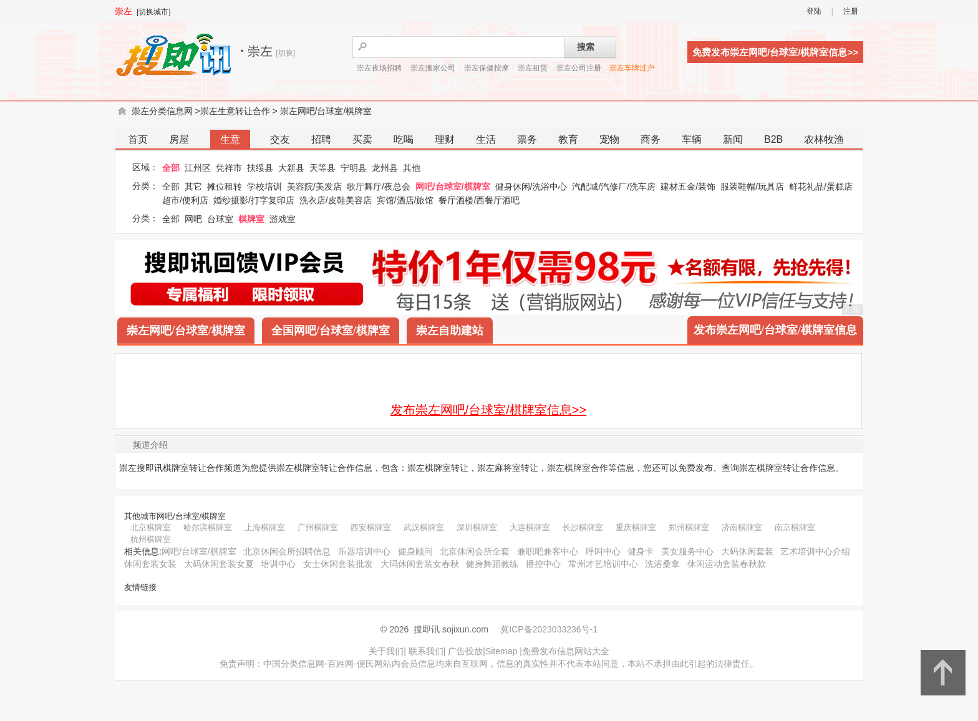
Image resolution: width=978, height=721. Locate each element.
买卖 (362, 139)
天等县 (322, 168)
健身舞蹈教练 (492, 564)
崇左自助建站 (449, 330)
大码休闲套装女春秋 (419, 564)
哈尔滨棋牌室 (207, 527)
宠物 (609, 139)
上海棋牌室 (264, 527)
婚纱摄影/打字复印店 (253, 200)
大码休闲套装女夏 (219, 564)
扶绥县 (260, 168)
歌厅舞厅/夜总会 (378, 186)
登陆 (813, 11)
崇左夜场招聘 (379, 68)
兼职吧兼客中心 (547, 551)
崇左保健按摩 (486, 68)
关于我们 (386, 651)
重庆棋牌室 (636, 527)
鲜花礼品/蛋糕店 (821, 186)
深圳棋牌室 (477, 527)
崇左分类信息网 (162, 111)
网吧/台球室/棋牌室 (452, 186)
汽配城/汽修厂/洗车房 (614, 186)
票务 (527, 139)
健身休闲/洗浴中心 (531, 186)
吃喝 (404, 139)
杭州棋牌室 (150, 539)
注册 (850, 11)
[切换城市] (154, 11)
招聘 (321, 139)
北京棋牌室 (150, 527)
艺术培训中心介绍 (815, 551)
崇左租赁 (533, 68)
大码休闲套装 (747, 551)
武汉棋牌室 (424, 527)
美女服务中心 (687, 551)
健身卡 (640, 551)
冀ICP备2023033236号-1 (549, 629)
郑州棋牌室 (689, 527)
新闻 (733, 139)
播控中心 (543, 564)
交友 (280, 139)
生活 (486, 139)
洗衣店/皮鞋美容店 (335, 200)
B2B (773, 139)
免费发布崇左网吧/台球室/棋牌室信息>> (775, 52)
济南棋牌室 (742, 527)
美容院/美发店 (314, 186)
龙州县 (385, 168)
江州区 (198, 168)
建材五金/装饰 (688, 186)
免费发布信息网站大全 (565, 651)
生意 (230, 139)
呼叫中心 (603, 551)
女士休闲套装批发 (338, 564)
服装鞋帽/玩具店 (752, 186)
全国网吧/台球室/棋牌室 (330, 330)
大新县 (291, 168)
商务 (651, 139)
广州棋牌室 (318, 527)
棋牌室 (251, 219)
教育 (568, 139)
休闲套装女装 (150, 564)
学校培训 (264, 186)
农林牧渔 (824, 139)
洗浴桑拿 (662, 564)
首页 (138, 139)
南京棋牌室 (795, 527)
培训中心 (278, 564)
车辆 (692, 139)
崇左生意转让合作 (235, 111)
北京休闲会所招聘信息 (287, 551)
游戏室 (282, 219)
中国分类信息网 (293, 664)
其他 (411, 168)
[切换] (285, 53)
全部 (171, 168)
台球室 (220, 219)
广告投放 (465, 651)
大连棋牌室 (530, 527)
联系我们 (426, 651)
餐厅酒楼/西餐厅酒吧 (479, 200)
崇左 (123, 11)
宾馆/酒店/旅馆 (405, 200)
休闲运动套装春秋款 (726, 564)
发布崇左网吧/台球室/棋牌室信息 (775, 330)
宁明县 (354, 168)
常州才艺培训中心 (603, 564)
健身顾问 (415, 551)
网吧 (193, 219)
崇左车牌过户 (631, 68)
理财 (445, 139)
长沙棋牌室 (583, 527)
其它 (193, 186)
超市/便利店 (185, 200)
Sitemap (501, 651)
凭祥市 (229, 168)
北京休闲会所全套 (475, 551)
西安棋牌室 (371, 527)
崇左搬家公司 (432, 68)
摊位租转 (224, 186)
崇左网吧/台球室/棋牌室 (326, 111)
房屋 (179, 139)
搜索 (585, 47)
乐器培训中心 (364, 551)
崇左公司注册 (578, 68)
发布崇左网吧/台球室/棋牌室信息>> (488, 410)
